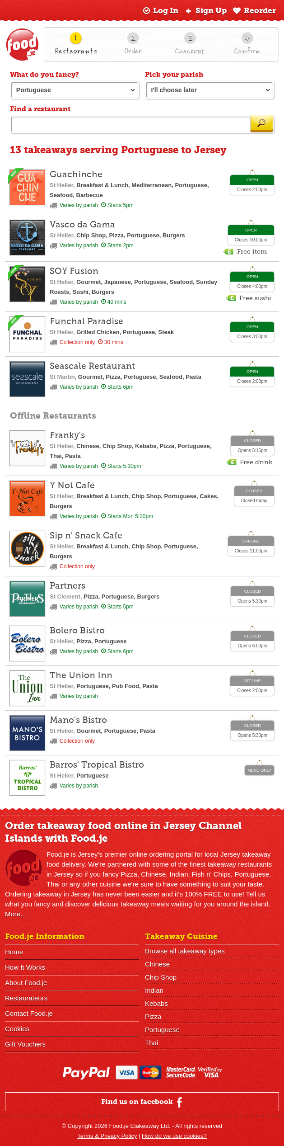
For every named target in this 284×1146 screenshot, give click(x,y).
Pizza (153, 1016)
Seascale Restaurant (92, 366)
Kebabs (156, 1003)
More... (15, 914)
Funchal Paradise (86, 321)
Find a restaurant (40, 109)
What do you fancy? (44, 75)
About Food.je (26, 982)
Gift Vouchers (25, 1044)
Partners (67, 586)
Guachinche (76, 174)
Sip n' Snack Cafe (86, 536)
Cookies (17, 1029)
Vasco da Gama (82, 225)
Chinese (157, 964)
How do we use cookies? (174, 1135)
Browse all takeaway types (185, 951)
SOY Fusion (74, 271)
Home (14, 952)
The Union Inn (81, 675)
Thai (151, 1043)
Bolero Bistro (77, 631)
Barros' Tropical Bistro (97, 765)
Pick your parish (174, 75)
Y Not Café (72, 485)
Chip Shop (161, 977)
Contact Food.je (29, 1013)
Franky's (67, 435)
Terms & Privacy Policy (107, 1135)
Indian (154, 990)
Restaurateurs (26, 998)
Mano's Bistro (78, 720)
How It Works (25, 967)
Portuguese (162, 1029)
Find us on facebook (143, 1102)
